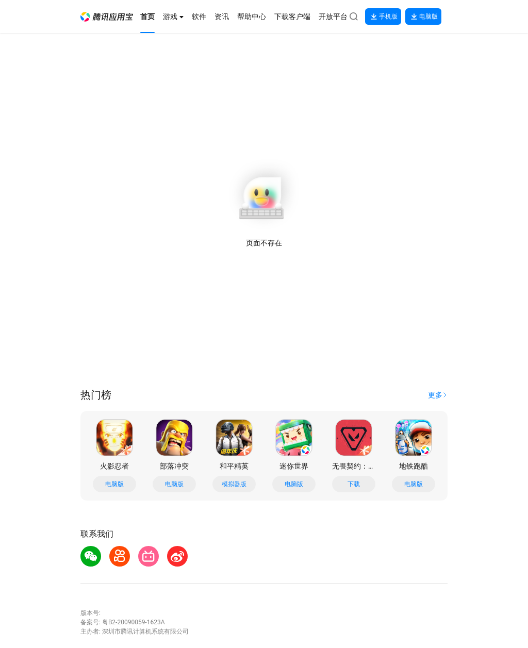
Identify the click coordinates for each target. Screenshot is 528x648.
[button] (106, 17)
